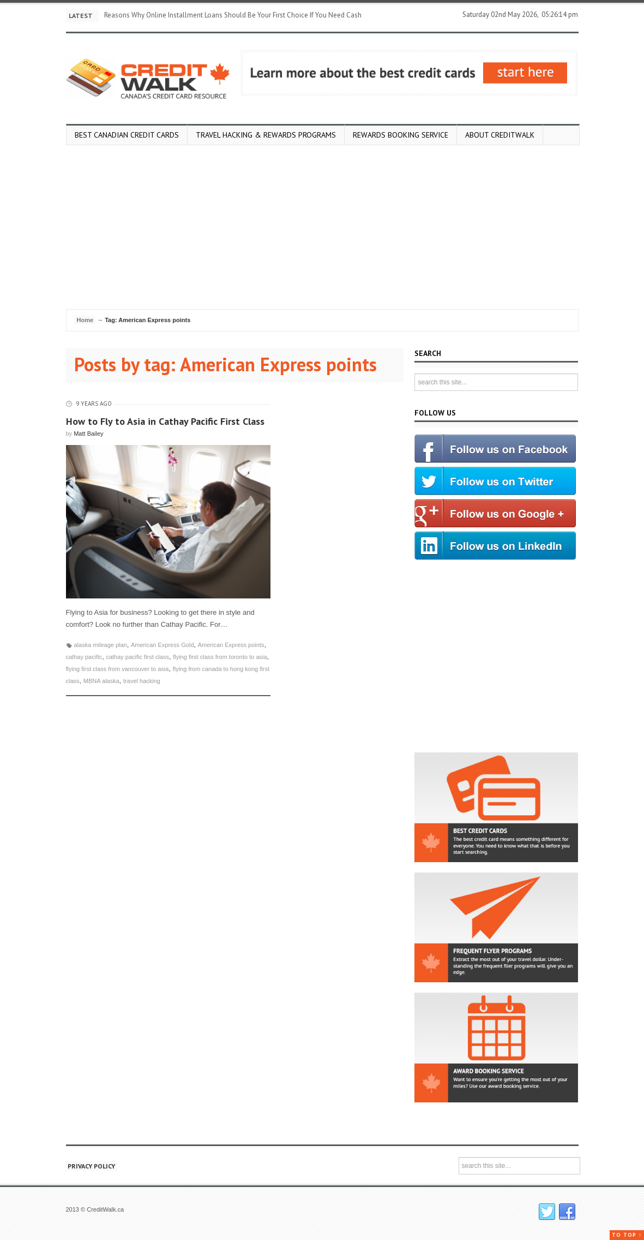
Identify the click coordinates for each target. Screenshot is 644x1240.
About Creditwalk (499, 135)
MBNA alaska (101, 681)
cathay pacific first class (137, 657)
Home (85, 320)
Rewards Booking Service (400, 135)
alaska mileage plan (100, 645)
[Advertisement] (322, 227)
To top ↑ (627, 1234)
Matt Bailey (88, 433)
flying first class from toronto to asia (220, 657)
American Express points (231, 645)
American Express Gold (162, 645)
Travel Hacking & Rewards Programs (266, 135)
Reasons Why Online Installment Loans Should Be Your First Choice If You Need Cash (233, 15)
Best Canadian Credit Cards (127, 135)
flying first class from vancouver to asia (117, 669)
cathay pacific (84, 657)
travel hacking (141, 681)
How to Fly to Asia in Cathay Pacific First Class (165, 421)
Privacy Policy (91, 1166)
